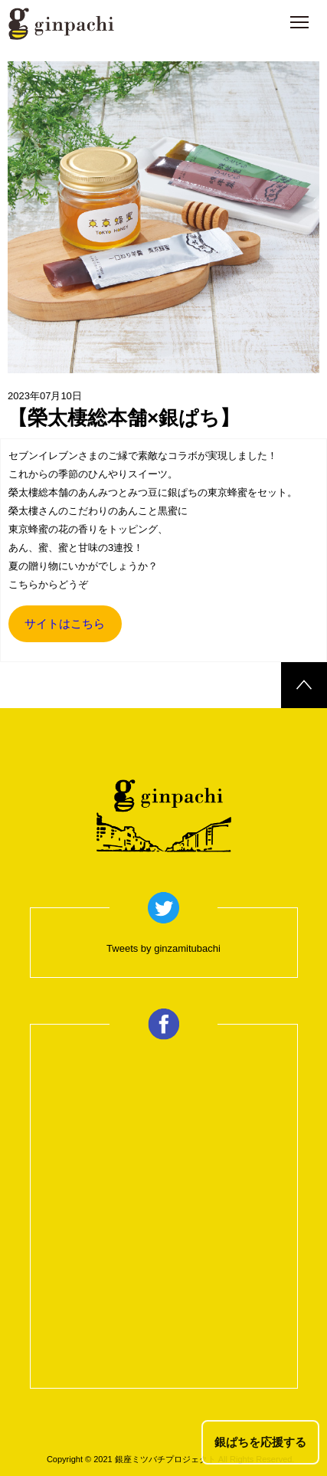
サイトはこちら (65, 624)
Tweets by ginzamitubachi (163, 948)
